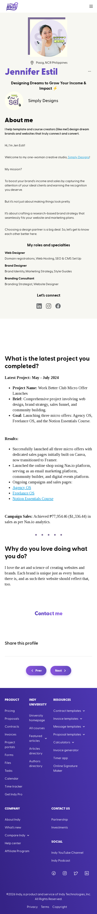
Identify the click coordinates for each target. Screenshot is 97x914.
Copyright (59, 906)
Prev (36, 670)
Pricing (10, 710)
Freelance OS (23, 493)
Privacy (32, 906)
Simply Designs (78, 157)
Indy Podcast (60, 860)
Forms (9, 755)
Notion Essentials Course (33, 498)
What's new (13, 827)
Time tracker (13, 786)
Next (61, 670)
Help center (13, 843)
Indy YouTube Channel (67, 852)
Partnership (59, 819)
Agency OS (22, 487)
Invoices (10, 734)
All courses (37, 728)
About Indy (12, 819)
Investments (59, 827)
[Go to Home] (12, 6)
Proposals (12, 718)
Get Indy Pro (13, 794)
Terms (45, 906)
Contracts (12, 726)
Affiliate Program (17, 851)
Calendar (11, 778)
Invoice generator (66, 750)
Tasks (8, 770)
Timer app (60, 758)
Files (8, 762)
